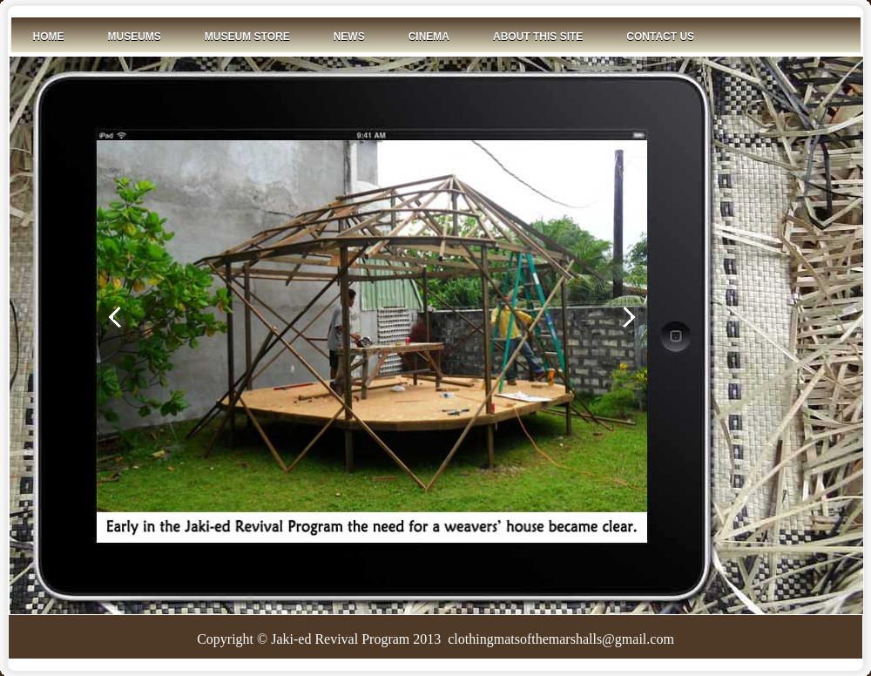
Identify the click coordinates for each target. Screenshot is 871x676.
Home (48, 36)
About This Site (538, 36)
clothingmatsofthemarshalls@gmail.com (559, 639)
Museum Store (247, 36)
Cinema (428, 36)
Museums (134, 36)
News (349, 36)
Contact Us (660, 36)
